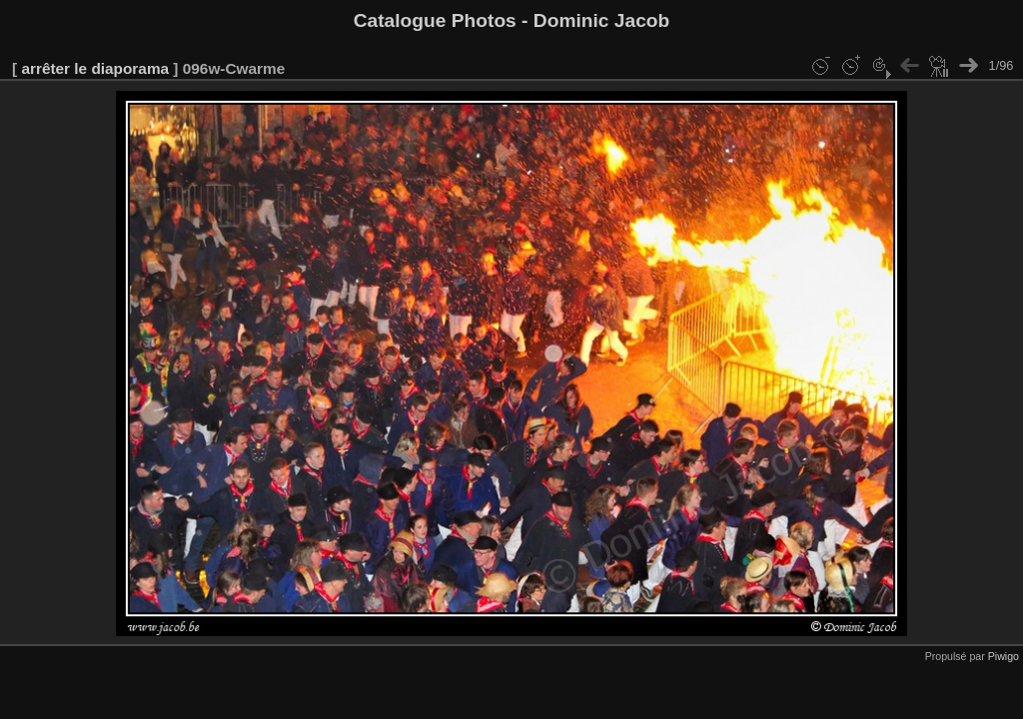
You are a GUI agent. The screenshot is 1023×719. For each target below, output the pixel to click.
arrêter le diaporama (95, 68)
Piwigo (1003, 656)
